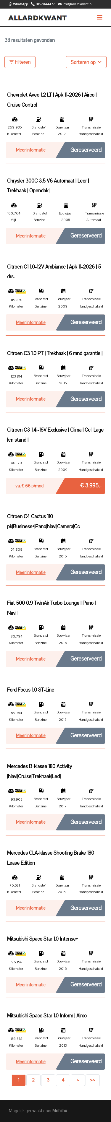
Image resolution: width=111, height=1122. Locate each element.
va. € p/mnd (29, 486)
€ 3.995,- (91, 484)
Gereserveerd (86, 150)
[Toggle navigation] (99, 17)
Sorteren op (86, 62)
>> (92, 1080)
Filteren (19, 62)
